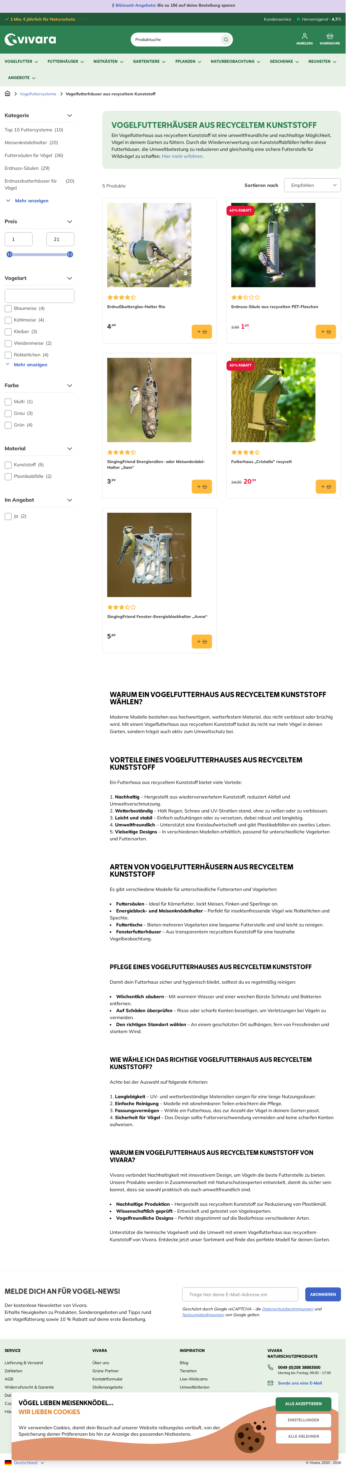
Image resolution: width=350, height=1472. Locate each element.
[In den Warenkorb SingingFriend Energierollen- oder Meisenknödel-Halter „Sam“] (202, 487)
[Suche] (226, 39)
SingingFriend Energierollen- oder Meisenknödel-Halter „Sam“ (156, 464)
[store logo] (30, 39)
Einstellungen (303, 1420)
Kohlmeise (24, 320)
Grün (19, 425)
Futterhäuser (66, 61)
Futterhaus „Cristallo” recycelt (261, 461)
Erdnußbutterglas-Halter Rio (136, 306)
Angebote (22, 78)
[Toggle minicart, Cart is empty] (330, 39)
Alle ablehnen (303, 1436)
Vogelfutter (22, 61)
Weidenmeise (28, 343)
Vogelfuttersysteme (38, 94)
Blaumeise (25, 308)
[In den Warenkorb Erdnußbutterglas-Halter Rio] (202, 332)
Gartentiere (150, 61)
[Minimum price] (19, 239)
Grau (19, 413)
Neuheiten (323, 61)
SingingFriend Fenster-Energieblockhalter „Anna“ (157, 616)
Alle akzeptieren (303, 1404)
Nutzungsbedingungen (203, 1314)
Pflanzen (188, 61)
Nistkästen (109, 61)
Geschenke (285, 61)
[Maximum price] (60, 239)
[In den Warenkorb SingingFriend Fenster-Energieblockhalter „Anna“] (202, 642)
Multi (19, 401)
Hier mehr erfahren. (183, 156)
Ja (15, 516)
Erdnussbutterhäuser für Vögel (39, 184)
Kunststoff (24, 465)
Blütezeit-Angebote (135, 5)
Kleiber (21, 331)
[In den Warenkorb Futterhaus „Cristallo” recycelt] (326, 487)
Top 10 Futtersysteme (34, 129)
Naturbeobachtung (236, 61)
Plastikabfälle (28, 476)
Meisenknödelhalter (31, 142)
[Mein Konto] (304, 39)
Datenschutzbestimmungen (287, 1309)
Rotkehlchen (27, 355)
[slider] (9, 254)
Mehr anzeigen (27, 200)
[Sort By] (312, 185)
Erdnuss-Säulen (27, 168)
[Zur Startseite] (7, 94)
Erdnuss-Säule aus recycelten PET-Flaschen (274, 306)
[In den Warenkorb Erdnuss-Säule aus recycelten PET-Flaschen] (326, 332)
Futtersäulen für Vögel (34, 155)
